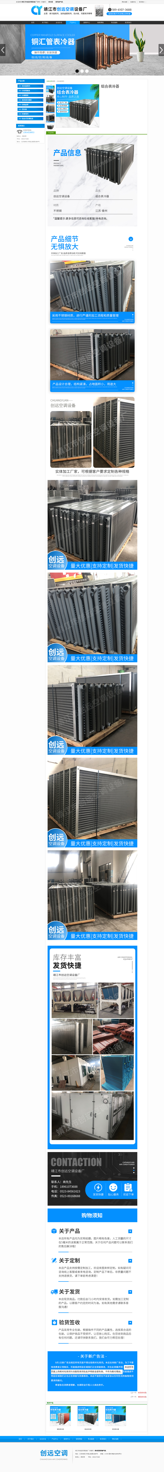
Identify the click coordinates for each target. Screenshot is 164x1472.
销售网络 (79, 1439)
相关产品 (50, 1403)
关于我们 (30, 1439)
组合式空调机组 (27, 118)
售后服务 (91, 1439)
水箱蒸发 (25, 95)
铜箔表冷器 (142, 1397)
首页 (53, 81)
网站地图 (124, 2)
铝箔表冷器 (142, 1393)
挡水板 (24, 109)
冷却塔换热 (26, 91)
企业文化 (43, 1439)
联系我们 (141, 2)
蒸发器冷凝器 (27, 100)
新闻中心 (67, 1439)
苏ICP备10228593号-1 (115, 1454)
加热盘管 (25, 105)
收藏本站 (133, 2)
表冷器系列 (26, 86)
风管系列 (25, 114)
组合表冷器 (88, 1429)
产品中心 (55, 1439)
